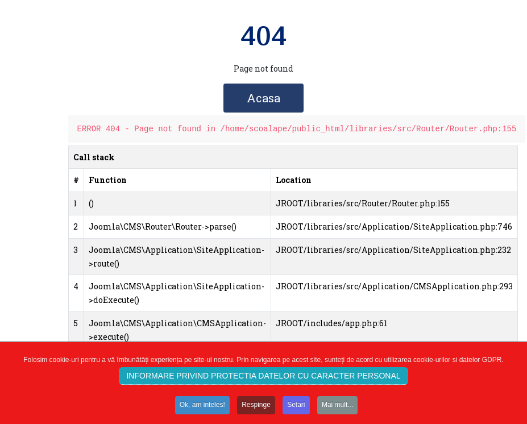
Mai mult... (337, 406)
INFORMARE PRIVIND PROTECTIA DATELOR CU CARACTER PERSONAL (263, 377)
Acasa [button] (263, 97)
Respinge (256, 406)
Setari (296, 406)
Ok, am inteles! (202, 406)
